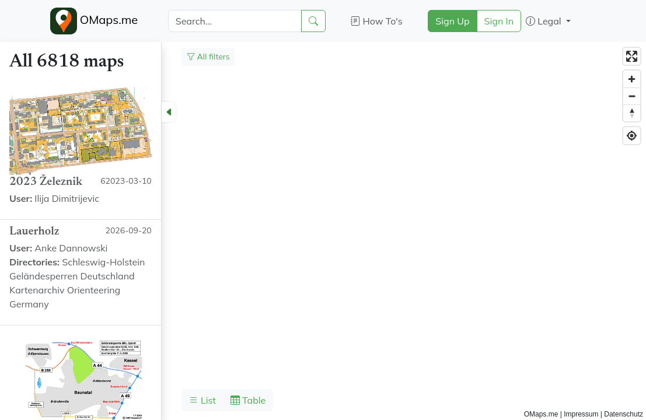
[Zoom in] (631, 79)
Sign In (499, 21)
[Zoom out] (631, 96)
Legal (545, 21)
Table (248, 400)
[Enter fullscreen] (631, 56)
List (202, 400)
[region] (323, 231)
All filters (208, 56)
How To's (377, 21)
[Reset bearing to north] (631, 112)
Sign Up (452, 21)
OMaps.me (94, 21)
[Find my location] (631, 135)
